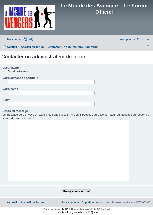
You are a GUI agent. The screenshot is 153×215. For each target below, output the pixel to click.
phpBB (65, 209)
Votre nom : (10, 88)
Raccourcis (14, 39)
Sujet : (7, 99)
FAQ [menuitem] (30, 39)
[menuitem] (143, 39)
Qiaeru (94, 212)
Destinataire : (12, 67)
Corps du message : (16, 111)
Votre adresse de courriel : (20, 77)
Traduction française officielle (71, 212)
